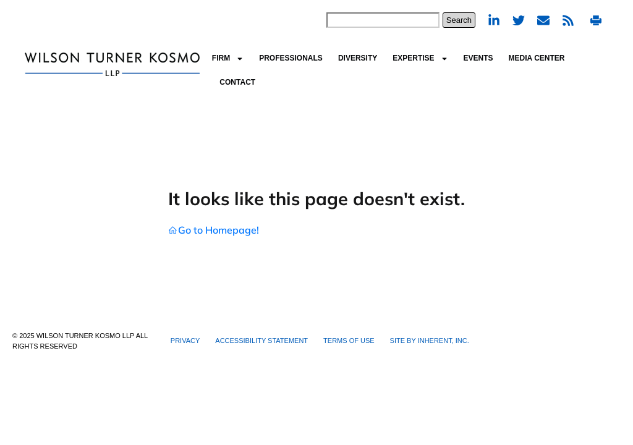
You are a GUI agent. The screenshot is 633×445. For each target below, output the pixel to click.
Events (478, 58)
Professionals (291, 58)
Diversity (357, 58)
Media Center (537, 58)
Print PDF (596, 20)
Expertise (420, 59)
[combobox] (383, 20)
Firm (228, 59)
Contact (237, 82)
